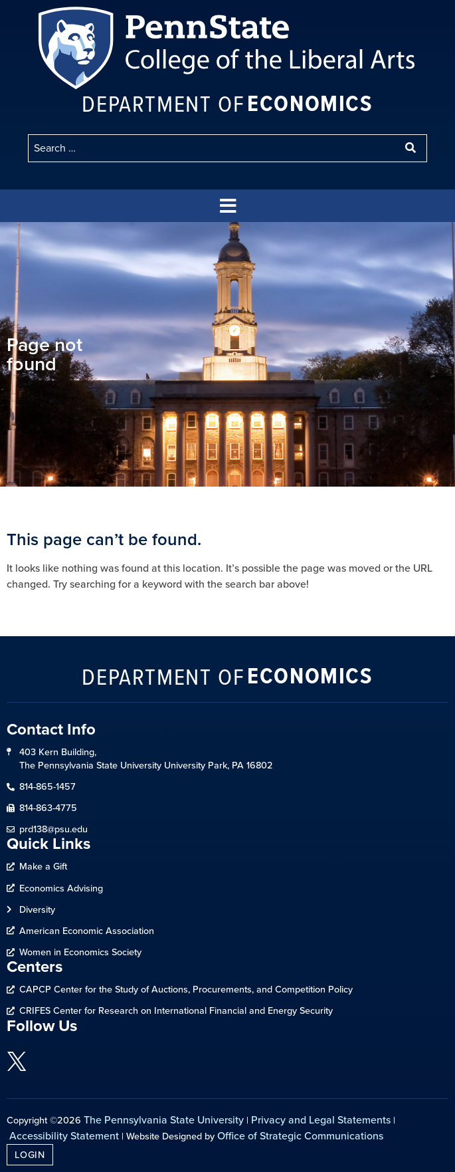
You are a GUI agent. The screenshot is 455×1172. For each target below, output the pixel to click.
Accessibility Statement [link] (64, 1135)
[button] (228, 205)
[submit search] (411, 148)
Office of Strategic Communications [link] (300, 1135)
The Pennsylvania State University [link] (164, 1119)
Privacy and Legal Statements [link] (321, 1119)
